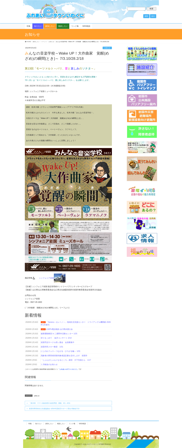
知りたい (38, 424)
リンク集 (72, 424)
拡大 (153, 16)
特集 (30, 424)
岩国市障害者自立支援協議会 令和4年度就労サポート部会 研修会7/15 (54, 409)
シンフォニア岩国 (52, 278)
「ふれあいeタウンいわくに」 (68, 369)
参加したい (49, 424)
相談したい (61, 424)
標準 (146, 16)
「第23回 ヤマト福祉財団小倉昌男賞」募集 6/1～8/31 (49, 403)
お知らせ (107, 48)
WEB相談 (82, 424)
